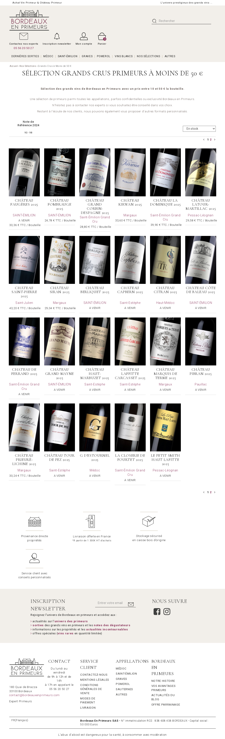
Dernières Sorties (25, 56)
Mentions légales (94, 642)
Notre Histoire (163, 643)
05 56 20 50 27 (24, 48)
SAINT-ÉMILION (68, 56)
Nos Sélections (148, 56)
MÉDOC (48, 56)
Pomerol (123, 646)
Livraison (88, 670)
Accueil (14, 66)
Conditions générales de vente (91, 651)
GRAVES (87, 56)
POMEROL (103, 56)
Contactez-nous (93, 637)
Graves (121, 641)
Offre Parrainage (165, 667)
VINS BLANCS (123, 56)
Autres (121, 657)
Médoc (121, 631)
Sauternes (124, 651)
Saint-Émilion (126, 636)
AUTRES (170, 56)
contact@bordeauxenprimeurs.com (34, 657)
